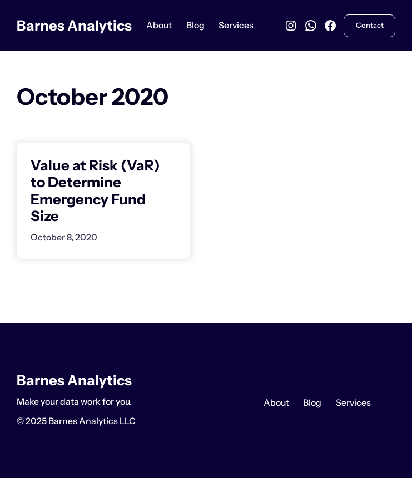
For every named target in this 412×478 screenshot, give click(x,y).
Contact (370, 25)
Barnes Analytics (74, 25)
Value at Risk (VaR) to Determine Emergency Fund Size (95, 191)
